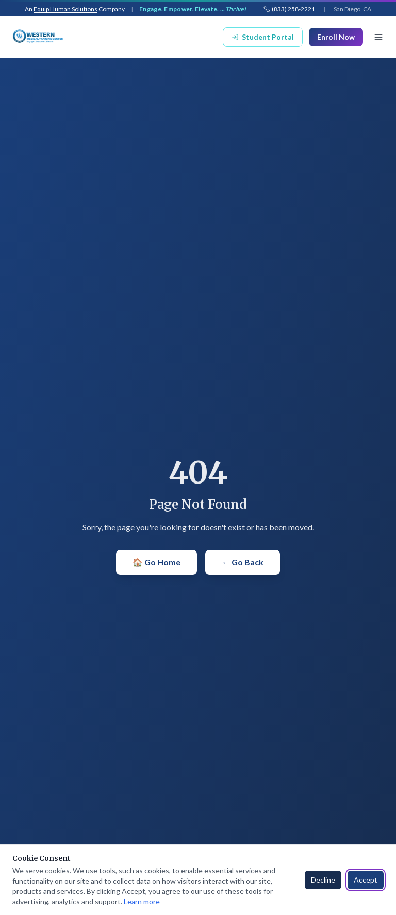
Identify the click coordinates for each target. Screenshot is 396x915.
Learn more (142, 901)
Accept (365, 879)
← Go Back (242, 562)
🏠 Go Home (156, 562)
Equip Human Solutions (65, 9)
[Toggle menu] (378, 37)
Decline (323, 879)
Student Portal (263, 36)
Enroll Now (336, 36)
